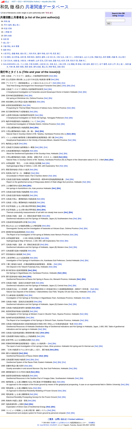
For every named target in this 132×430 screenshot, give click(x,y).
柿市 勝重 (107, 57)
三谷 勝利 (7, 57)
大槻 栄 (23, 61)
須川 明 (49, 54)
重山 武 (45, 67)
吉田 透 (23, 57)
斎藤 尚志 (56, 61)
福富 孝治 (7, 50)
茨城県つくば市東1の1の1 (60, 423)
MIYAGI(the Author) (32, 2)
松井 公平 (112, 64)
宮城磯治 (91, 423)
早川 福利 (8, 25)
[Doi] (63, 83)
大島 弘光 (60, 57)
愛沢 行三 (95, 64)
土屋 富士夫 (44, 64)
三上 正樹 (24, 64)
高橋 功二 (82, 61)
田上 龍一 (120, 64)
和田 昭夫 (31, 57)
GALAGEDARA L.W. (11, 64)
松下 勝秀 (103, 64)
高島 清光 (61, 67)
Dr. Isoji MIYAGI (43, 425)
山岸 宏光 (39, 61)
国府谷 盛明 (40, 57)
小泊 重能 (70, 64)
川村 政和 (86, 64)
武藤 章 (114, 57)
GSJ (19, 2)
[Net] (51, 76)
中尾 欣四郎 (33, 64)
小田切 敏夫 (78, 57)
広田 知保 (48, 61)
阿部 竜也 (52, 67)
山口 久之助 (88, 57)
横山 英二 (16, 25)
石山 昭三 (122, 57)
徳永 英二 (24, 54)
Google (121, 16)
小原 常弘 (7, 54)
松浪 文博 (65, 61)
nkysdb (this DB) (49, 2)
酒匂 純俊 (8, 36)
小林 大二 (69, 57)
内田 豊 (6, 39)
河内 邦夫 (32, 54)
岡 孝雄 (78, 64)
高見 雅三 (56, 54)
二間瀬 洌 (8, 32)
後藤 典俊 (15, 54)
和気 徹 (7, 21)
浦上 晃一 (7, 43)
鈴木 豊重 (15, 46)
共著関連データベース (47, 6)
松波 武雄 (8, 28)
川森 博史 (7, 46)
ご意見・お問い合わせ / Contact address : (66, 419)
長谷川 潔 (74, 61)
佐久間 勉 (15, 57)
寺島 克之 (53, 64)
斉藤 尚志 (98, 57)
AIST (14, 2)
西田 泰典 (20, 67)
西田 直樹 (28, 67)
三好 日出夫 (7, 61)
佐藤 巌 (16, 61)
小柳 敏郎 (31, 61)
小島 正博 (62, 64)
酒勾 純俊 (37, 67)
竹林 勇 (12, 67)
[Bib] (55, 76)
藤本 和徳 (41, 54)
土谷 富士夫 (50, 57)
